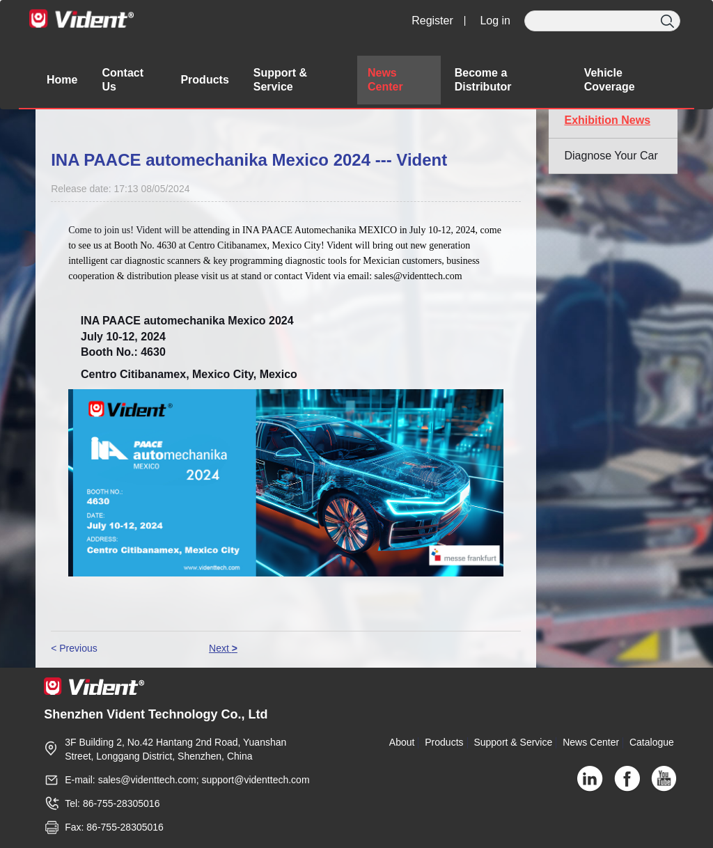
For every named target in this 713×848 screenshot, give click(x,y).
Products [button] (204, 80)
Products (444, 742)
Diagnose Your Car (610, 156)
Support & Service (512, 742)
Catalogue (651, 742)
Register (432, 20)
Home (62, 80)
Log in (495, 20)
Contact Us (122, 80)
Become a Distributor (483, 80)
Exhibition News (607, 120)
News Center (385, 80)
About (402, 742)
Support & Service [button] (280, 80)
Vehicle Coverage (609, 80)
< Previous (74, 648)
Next (223, 648)
